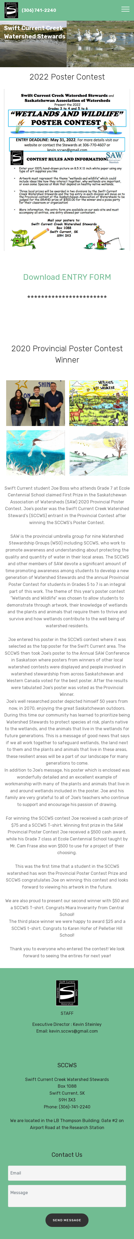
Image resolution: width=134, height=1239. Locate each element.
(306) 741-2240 (39, 10)
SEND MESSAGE (67, 1220)
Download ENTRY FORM (67, 277)
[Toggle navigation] (125, 8)
